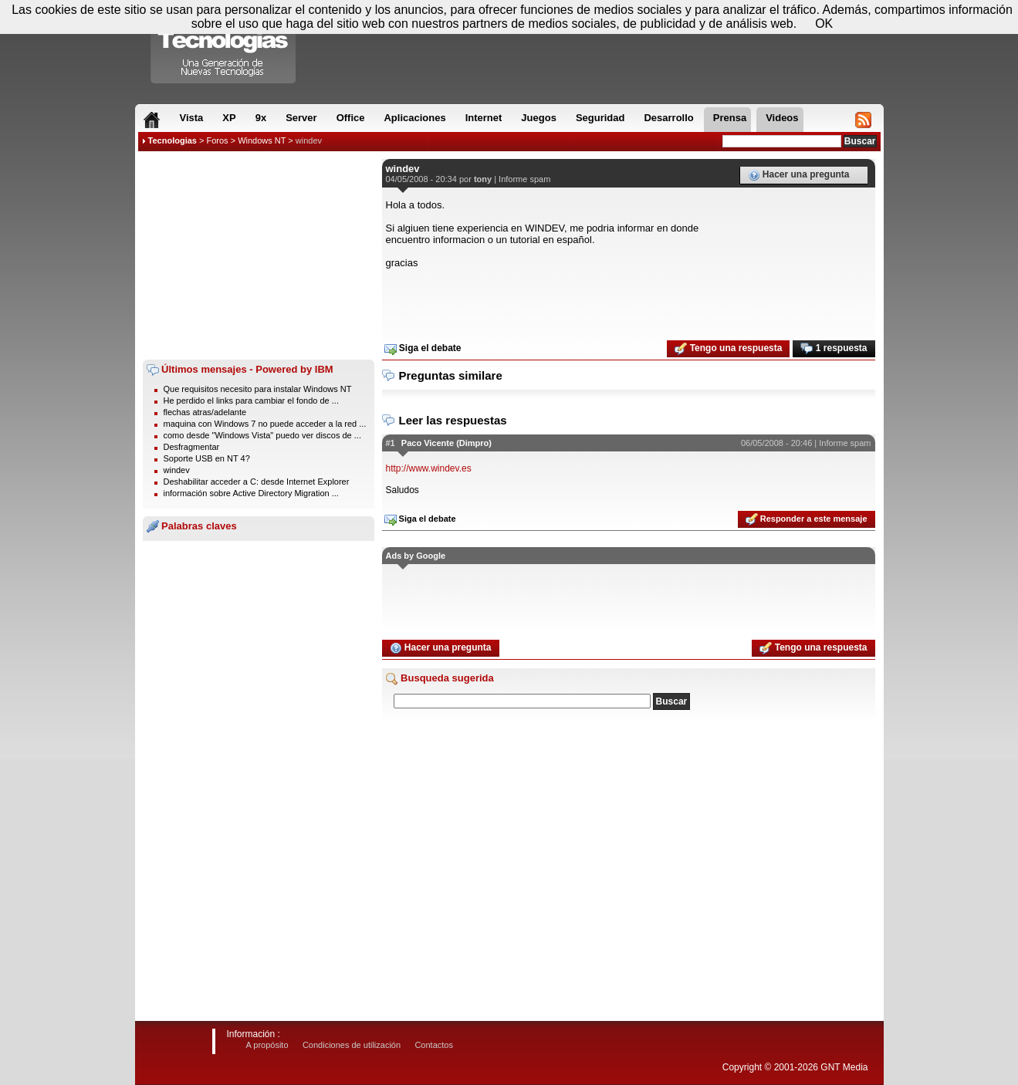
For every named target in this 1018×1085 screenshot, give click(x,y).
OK (824, 23)
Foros (217, 140)
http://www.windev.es (429, 468)
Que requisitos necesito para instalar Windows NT (258, 389)
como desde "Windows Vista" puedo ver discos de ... (262, 435)
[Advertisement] (258, 255)
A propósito (267, 1045)
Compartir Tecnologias (224, 45)
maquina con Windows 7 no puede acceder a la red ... (265, 423)
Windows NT (262, 140)
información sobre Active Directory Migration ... (251, 493)
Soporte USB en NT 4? (207, 458)
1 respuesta (833, 349)
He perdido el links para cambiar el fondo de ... (251, 400)
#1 (390, 443)
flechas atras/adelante (205, 412)
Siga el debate (423, 349)
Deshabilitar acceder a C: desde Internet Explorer (257, 481)
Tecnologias (172, 140)
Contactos (433, 1045)
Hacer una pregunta (799, 175)
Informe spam (524, 179)
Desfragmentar (192, 446)
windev (309, 140)
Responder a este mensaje (806, 519)
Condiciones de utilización (352, 1045)
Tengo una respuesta (728, 349)
